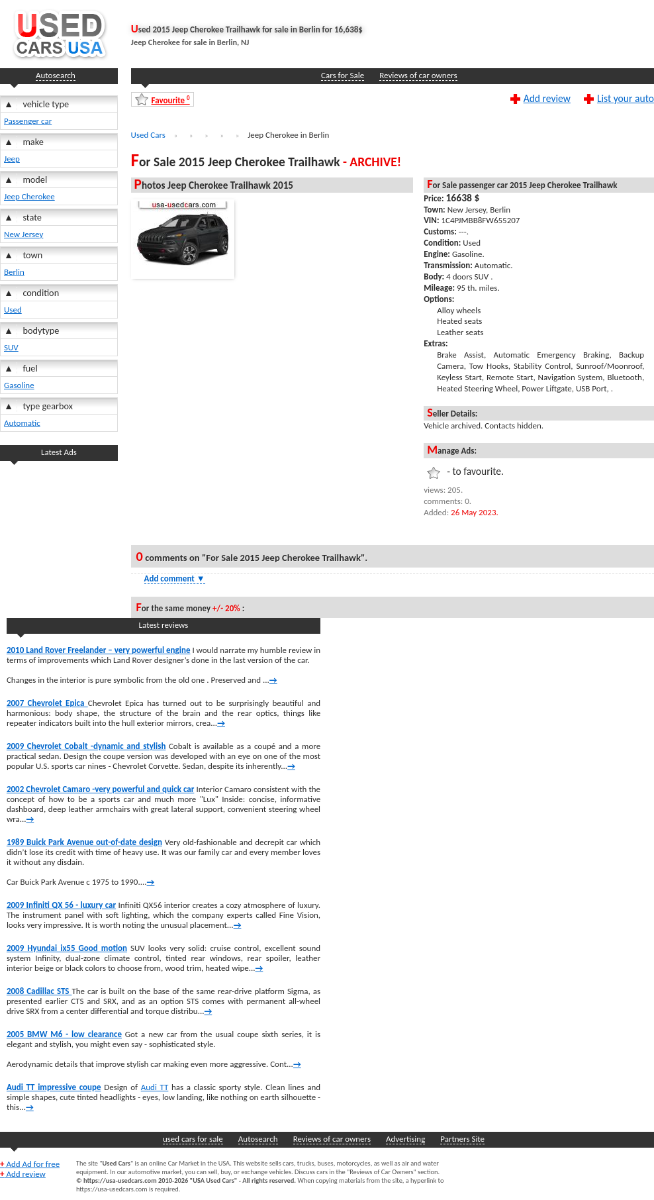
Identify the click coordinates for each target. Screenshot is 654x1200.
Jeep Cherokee (29, 196)
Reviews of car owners (418, 75)
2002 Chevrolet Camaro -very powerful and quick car (100, 789)
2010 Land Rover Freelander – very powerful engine (99, 650)
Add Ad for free (30, 1164)
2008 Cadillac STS (39, 991)
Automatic (22, 423)
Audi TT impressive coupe (54, 1087)
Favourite (171, 99)
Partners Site (462, 1139)
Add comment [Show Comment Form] (174, 578)
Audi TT (155, 1087)
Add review (547, 98)
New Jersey (23, 234)
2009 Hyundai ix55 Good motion (67, 948)
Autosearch (55, 75)
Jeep (12, 159)
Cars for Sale (342, 75)
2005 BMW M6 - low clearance (64, 1034)
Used (13, 310)
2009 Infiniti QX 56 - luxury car (61, 905)
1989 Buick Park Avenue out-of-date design (84, 842)
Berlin (14, 272)
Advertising (405, 1139)
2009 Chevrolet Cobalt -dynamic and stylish (86, 746)
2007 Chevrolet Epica (47, 703)
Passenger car (28, 121)
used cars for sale (193, 1139)
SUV (11, 347)
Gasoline (19, 385)
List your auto (625, 98)
